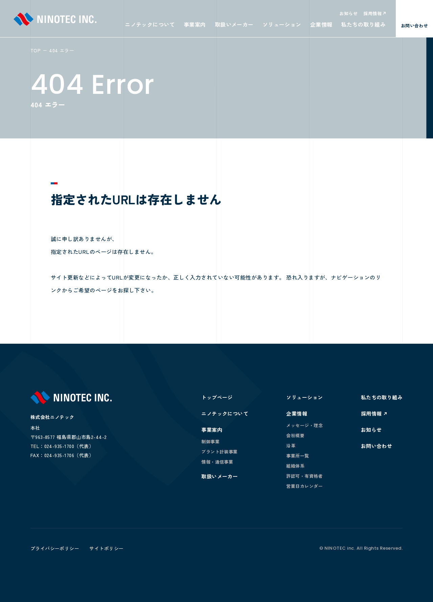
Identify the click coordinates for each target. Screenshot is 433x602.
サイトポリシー (106, 548)
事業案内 (195, 24)
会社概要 (295, 435)
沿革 (290, 445)
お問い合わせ (376, 445)
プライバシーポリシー (54, 548)
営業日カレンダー (304, 486)
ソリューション (282, 24)
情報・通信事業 (217, 462)
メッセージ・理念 (304, 425)
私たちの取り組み (363, 24)
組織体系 (295, 466)
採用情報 (372, 13)
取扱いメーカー (234, 24)
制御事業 (210, 441)
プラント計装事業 (219, 451)
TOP (35, 50)
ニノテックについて (150, 24)
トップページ (217, 397)
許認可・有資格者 (304, 476)
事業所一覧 (297, 455)
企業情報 (321, 24)
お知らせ (348, 13)
